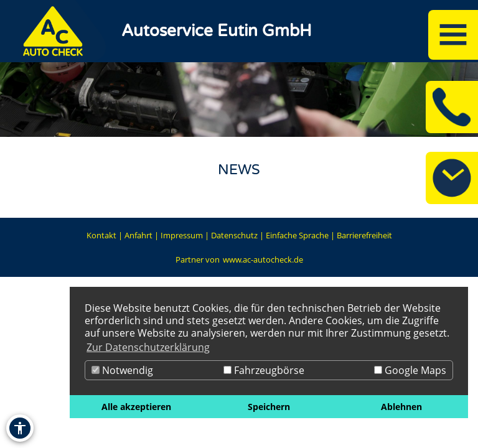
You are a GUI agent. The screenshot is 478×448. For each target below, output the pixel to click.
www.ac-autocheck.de (263, 259)
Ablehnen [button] (401, 407)
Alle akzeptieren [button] (136, 407)
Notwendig (122, 370)
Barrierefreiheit (364, 235)
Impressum (182, 235)
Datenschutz (234, 235)
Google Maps (410, 370)
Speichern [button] (269, 407)
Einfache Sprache (297, 235)
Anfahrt (138, 235)
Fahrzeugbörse (263, 370)
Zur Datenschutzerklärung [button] (148, 347)
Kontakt (101, 235)
